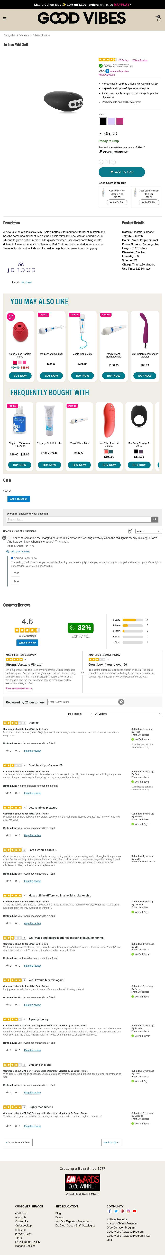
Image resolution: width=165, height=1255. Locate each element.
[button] (103, 121)
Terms (19, 1237)
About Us (20, 1217)
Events (59, 1217)
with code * (82, 5)
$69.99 (145, 365)
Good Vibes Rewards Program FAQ (128, 1235)
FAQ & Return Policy (27, 1241)
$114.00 (139, 457)
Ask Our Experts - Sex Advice (73, 1221)
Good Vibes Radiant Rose (20, 355)
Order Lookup (23, 1225)
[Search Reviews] (85, 702)
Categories (9, 35)
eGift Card (21, 1213)
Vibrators (24, 35)
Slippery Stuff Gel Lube (49, 443)
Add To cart (121, 172)
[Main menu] (5, 18)
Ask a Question (107, 74)
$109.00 (109, 457)
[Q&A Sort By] (148, 531)
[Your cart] (158, 18)
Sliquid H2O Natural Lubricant (19, 444)
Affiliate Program (117, 1219)
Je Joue (26, 282)
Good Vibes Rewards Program (125, 1231)
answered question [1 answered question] (119, 71)
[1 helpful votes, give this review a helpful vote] (8, 793)
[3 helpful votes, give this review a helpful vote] (8, 965)
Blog (58, 1213)
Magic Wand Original (51, 353)
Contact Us (22, 1221)
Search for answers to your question (27, 513)
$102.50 (79, 453)
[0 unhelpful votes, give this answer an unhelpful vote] (15, 581)
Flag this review (32, 750)
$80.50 (51, 363)
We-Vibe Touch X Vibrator (109, 444)
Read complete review (19, 689)
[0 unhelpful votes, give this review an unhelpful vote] (17, 751)
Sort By (130, 531)
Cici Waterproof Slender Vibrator (145, 355)
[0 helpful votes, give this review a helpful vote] (8, 751)
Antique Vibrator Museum (122, 1223)
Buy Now (20, 375)
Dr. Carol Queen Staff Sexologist (75, 1225)
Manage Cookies (25, 1246)
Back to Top (111, 1142)
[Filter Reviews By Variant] (128, 714)
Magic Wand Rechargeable (113, 355)
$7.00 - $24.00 (49, 453)
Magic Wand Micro (82, 353)
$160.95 (114, 365)
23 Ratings (123, 60)
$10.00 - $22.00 (19, 454)
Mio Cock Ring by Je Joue (139, 444)
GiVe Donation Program (121, 1227)
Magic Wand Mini (79, 443)
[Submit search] (154, 520)
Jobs (110, 1239)
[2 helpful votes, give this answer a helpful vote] (15, 573)
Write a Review (139, 60)
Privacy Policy (23, 1233)
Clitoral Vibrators (41, 35)
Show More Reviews (17, 1142)
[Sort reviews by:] (79, 714)
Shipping (20, 1229)
